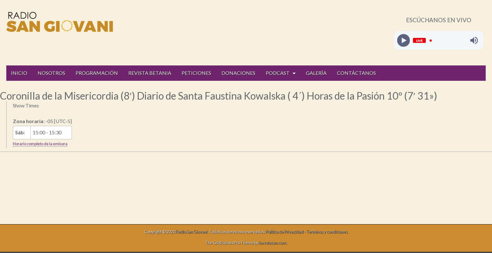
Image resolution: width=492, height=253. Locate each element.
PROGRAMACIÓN (97, 73)
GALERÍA (316, 73)
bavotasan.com (272, 242)
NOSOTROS (51, 73)
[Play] (403, 41)
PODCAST (278, 73)
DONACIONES (238, 73)
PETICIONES (196, 73)
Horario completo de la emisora (40, 143)
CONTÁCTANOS (356, 73)
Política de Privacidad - (286, 231)
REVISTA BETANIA (149, 73)
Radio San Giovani (191, 231)
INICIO (19, 73)
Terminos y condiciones (327, 231)
